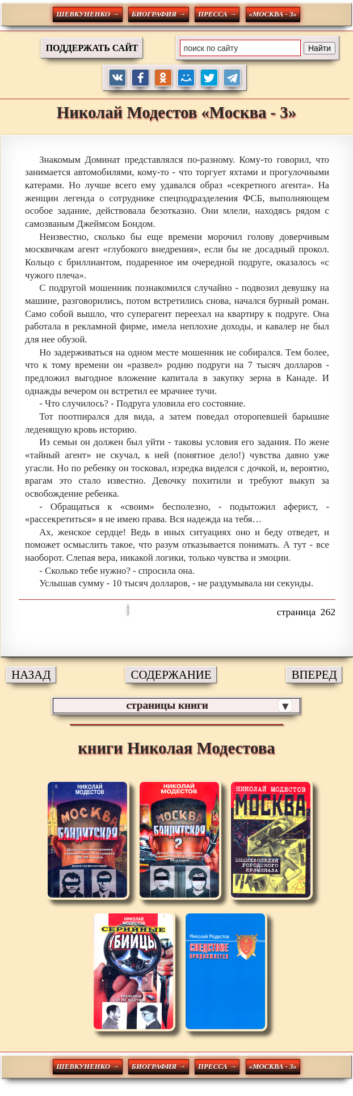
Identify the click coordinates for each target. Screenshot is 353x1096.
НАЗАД (31, 674)
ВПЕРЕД (314, 674)
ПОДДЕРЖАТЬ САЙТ (92, 48)
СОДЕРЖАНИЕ (171, 674)
